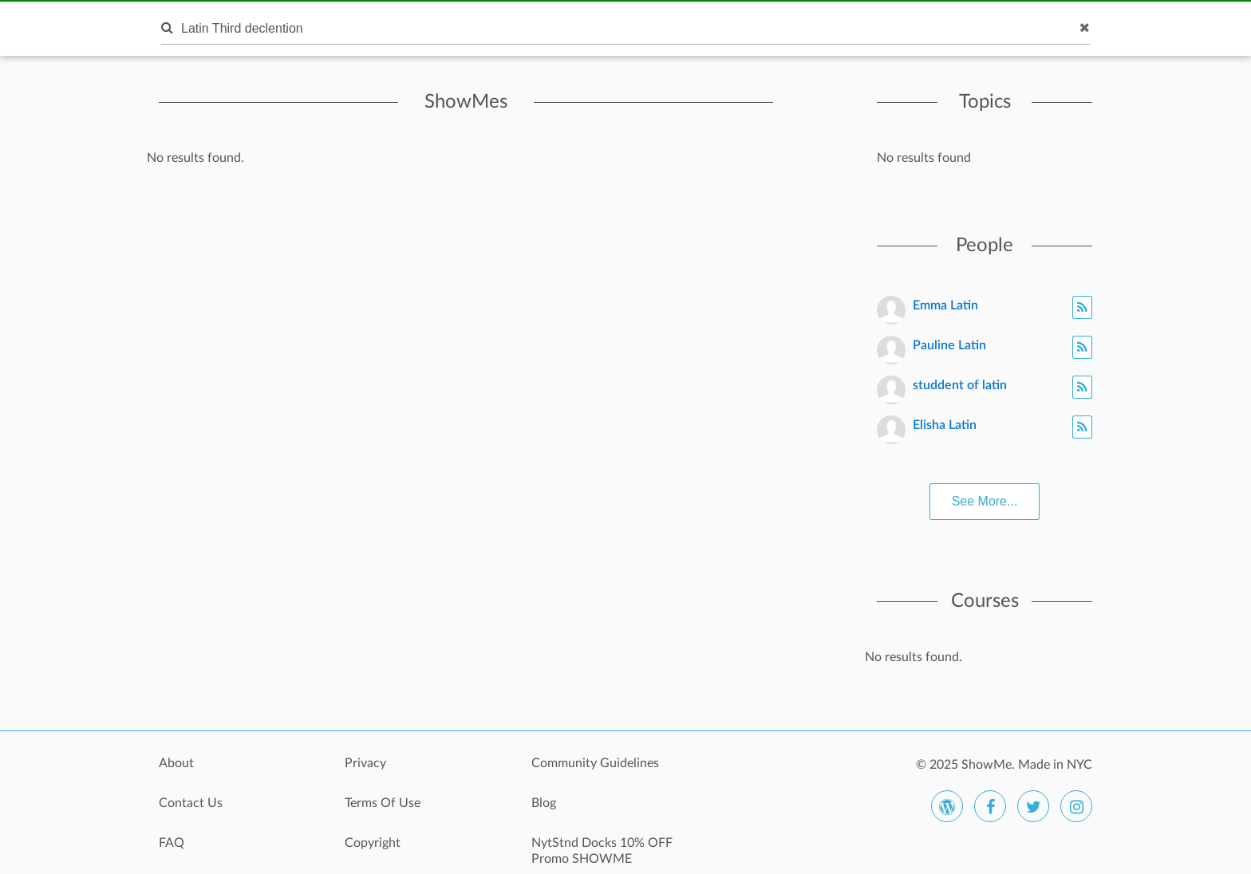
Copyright (373, 843)
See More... (985, 501)
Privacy (365, 763)
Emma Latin (945, 305)
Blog (543, 803)
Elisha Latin (945, 425)
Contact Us (191, 803)
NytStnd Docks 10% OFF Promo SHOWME (602, 851)
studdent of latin (960, 385)
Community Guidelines (595, 763)
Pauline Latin (949, 345)
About (176, 763)
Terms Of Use (382, 803)
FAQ (171, 843)
